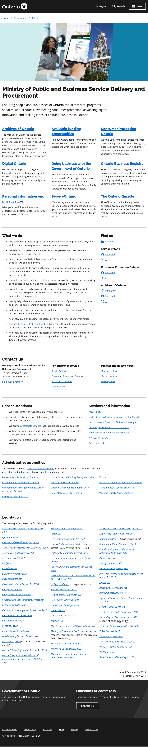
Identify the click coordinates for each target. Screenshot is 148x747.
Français (101, 6)
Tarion (102, 477)
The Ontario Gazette (117, 196)
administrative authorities (40, 468)
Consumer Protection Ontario (67, 376)
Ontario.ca (56, 259)
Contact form (58, 386)
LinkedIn (107, 241)
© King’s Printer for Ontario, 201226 (21, 735)
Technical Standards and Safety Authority (120, 482)
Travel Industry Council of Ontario (116, 487)
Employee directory (12, 381)
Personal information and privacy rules (109, 432)
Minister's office (109, 371)
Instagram (108, 290)
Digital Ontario (14, 164)
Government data (98, 443)
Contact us (87, 705)
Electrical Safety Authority (15, 496)
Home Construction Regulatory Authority (72, 477)
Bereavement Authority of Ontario (20, 477)
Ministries (37, 18)
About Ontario (9, 729)
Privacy (74, 729)
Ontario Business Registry (122, 164)
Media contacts (109, 376)
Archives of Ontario (18, 129)
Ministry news (108, 381)
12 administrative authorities (33, 323)
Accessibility (95, 411)
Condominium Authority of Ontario (20, 482)
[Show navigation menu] (137, 6)
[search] (118, 6)
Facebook (108, 254)
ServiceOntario (64, 196)
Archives (47, 729)
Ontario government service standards (109, 427)
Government (20, 18)
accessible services (31, 425)
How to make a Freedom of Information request (113, 422)
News (61, 729)
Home (6, 18)
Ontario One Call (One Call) (65, 482)
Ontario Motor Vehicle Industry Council (71, 487)
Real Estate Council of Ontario (66, 492)
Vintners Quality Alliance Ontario (116, 492)
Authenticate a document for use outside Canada (114, 417)
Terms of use (91, 729)
